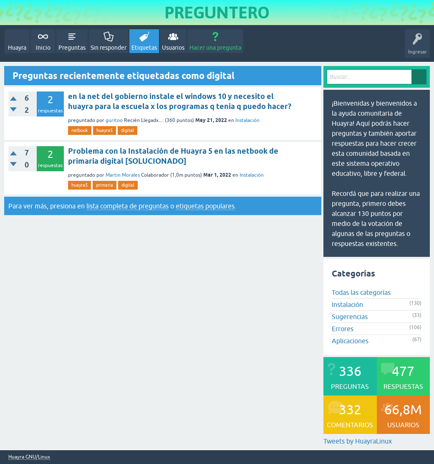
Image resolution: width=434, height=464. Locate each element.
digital (127, 130)
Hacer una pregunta (215, 47)
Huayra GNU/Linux (29, 457)
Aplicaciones (350, 341)
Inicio (43, 47)
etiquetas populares (205, 206)
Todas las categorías (361, 292)
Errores (342, 328)
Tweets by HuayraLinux (357, 441)
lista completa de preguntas (127, 206)
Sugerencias (350, 316)
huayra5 (104, 130)
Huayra (17, 47)
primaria (104, 185)
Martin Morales (123, 175)
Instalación (247, 120)
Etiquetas (144, 47)
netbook (79, 130)
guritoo (114, 120)
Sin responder (108, 47)
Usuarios (173, 47)
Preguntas (72, 47)
